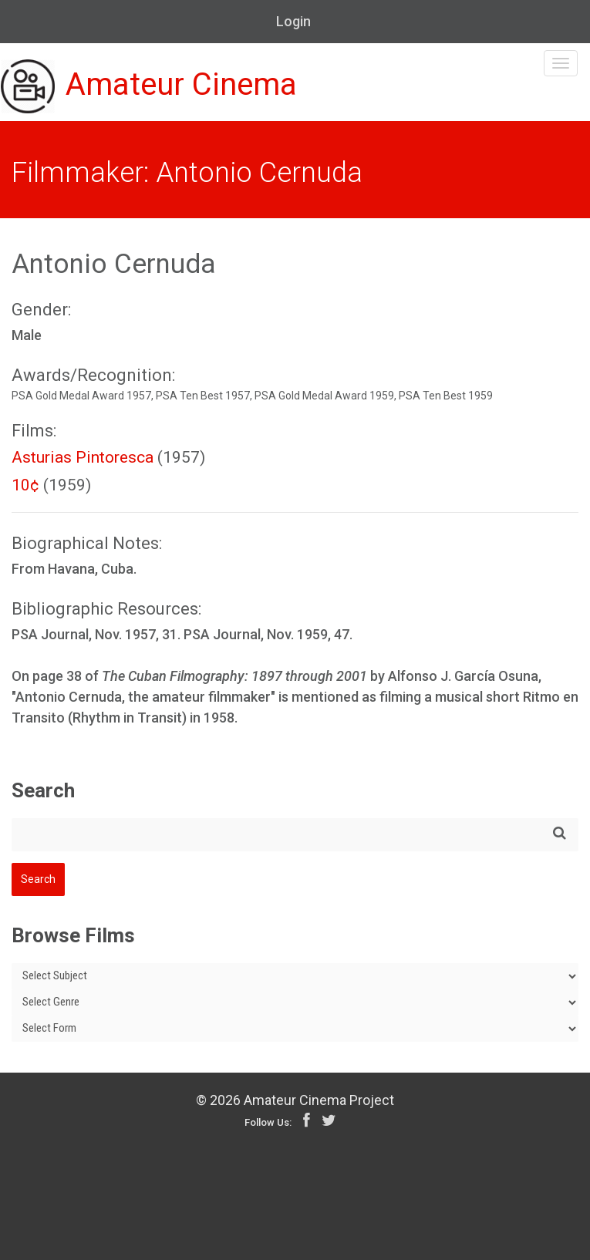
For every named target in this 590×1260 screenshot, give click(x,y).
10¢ (25, 485)
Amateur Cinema (149, 86)
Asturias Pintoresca (82, 457)
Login (293, 21)
